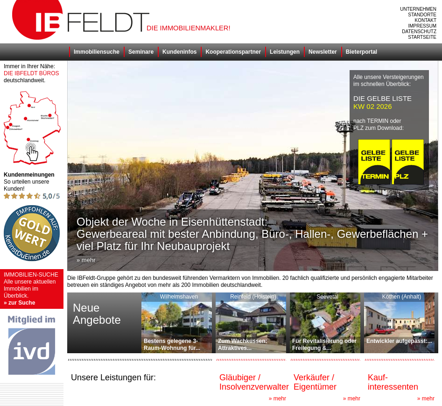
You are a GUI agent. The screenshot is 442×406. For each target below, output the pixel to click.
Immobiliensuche (96, 52)
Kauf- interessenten (393, 382)
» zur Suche (19, 302)
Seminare (141, 52)
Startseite (422, 37)
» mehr (277, 398)
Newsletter (323, 52)
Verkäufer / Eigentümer (315, 382)
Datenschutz (419, 31)
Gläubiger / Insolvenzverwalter (254, 382)
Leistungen (285, 52)
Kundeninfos (179, 52)
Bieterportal (361, 52)
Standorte (422, 14)
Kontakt (425, 20)
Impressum (422, 25)
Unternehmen (418, 9)
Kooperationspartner (233, 52)
